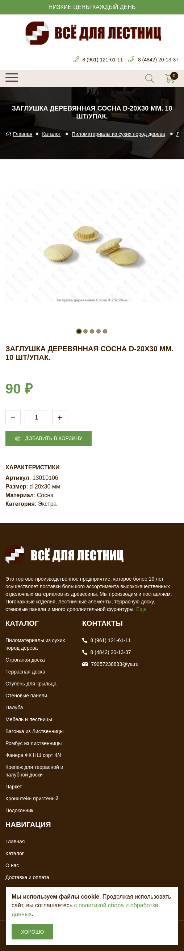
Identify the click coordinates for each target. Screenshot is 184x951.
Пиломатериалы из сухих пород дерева (118, 134)
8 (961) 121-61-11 (102, 60)
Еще (141, 609)
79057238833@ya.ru (115, 664)
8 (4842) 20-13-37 (158, 60)
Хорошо (32, 932)
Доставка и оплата (27, 877)
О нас (12, 865)
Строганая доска (25, 660)
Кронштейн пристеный (31, 798)
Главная (18, 134)
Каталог (51, 134)
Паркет (13, 786)
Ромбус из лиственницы (33, 743)
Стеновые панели (26, 695)
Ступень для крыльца (31, 684)
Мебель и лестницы (28, 719)
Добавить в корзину (48, 438)
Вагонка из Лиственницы (34, 731)
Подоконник (19, 810)
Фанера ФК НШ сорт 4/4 (33, 755)
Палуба (14, 707)
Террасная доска (25, 672)
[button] (79, 331)
